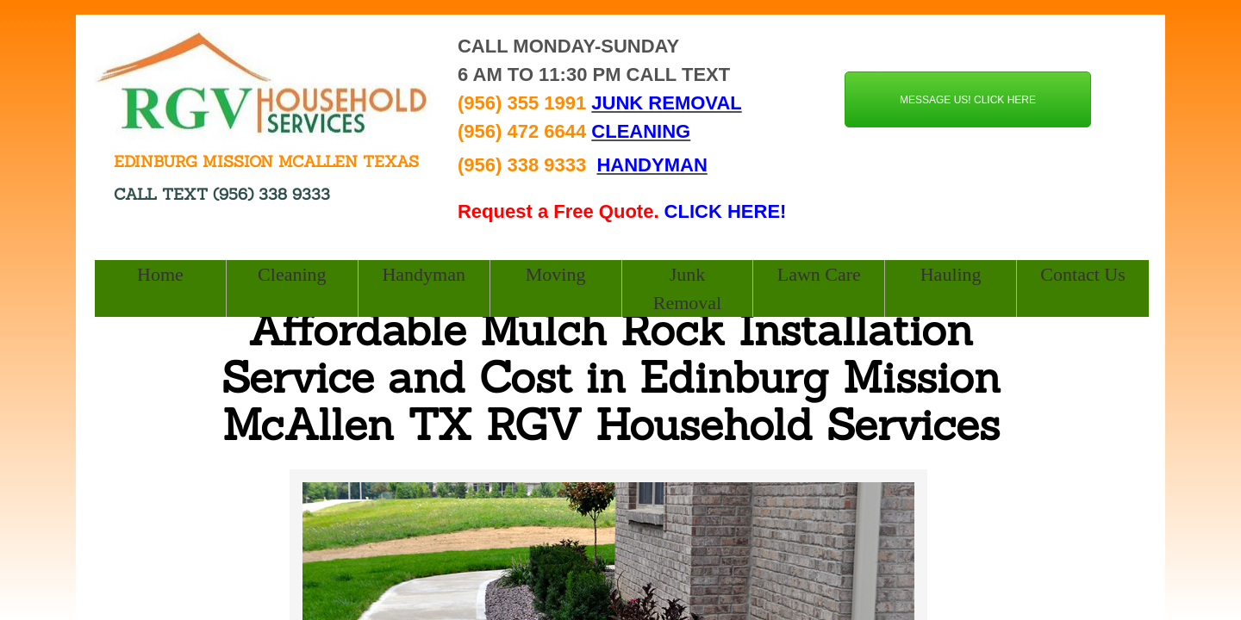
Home (160, 274)
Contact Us (1082, 274)
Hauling (951, 274)
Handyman (423, 274)
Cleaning (292, 274)
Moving (556, 274)
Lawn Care (819, 274)
